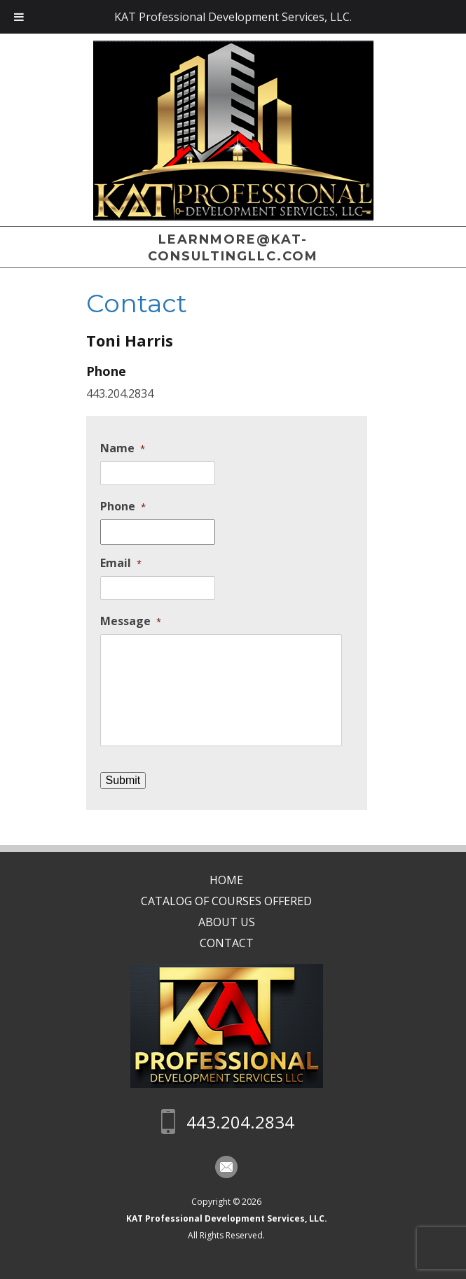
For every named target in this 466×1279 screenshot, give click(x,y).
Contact (233, 943)
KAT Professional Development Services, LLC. (233, 1218)
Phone (123, 506)
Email (121, 563)
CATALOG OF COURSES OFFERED (233, 901)
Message (130, 621)
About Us (233, 922)
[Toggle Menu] (19, 17)
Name (122, 448)
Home (233, 880)
